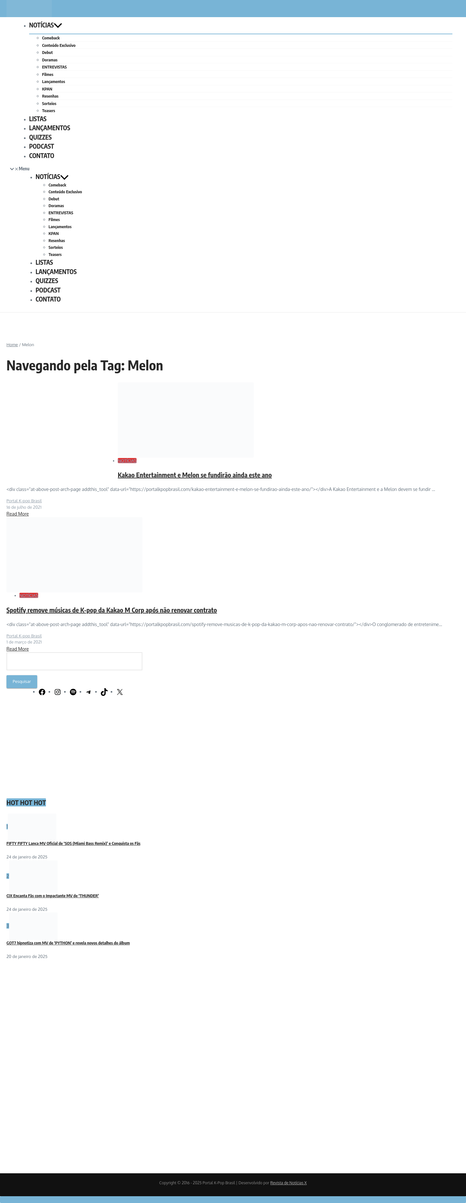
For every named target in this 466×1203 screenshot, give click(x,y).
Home (12, 344)
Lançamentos (53, 81)
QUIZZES (40, 137)
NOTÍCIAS (45, 25)
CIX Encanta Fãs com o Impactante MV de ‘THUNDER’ (52, 895)
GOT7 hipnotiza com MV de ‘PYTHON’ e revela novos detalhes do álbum (68, 942)
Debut (47, 52)
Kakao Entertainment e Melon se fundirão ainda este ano (195, 475)
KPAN (47, 88)
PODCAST (41, 146)
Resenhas (50, 96)
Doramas (49, 59)
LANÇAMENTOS (49, 128)
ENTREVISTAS (54, 66)
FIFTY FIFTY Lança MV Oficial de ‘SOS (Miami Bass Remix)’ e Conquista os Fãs (73, 843)
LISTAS (38, 118)
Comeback (51, 37)
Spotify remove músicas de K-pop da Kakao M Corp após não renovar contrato (111, 610)
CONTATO (41, 155)
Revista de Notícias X (288, 1182)
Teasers (48, 110)
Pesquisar (22, 681)
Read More (17, 513)
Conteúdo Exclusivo (58, 45)
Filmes (47, 74)
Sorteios (49, 103)
